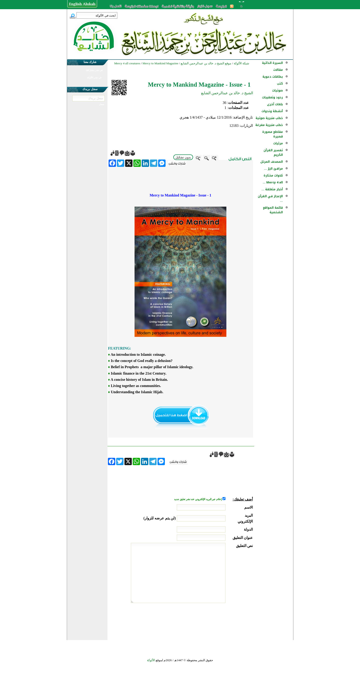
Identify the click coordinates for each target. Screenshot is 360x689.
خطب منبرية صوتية (269, 118)
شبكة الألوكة (241, 63)
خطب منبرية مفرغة (269, 125)
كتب (280, 83)
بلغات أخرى (275, 104)
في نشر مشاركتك (94, 70)
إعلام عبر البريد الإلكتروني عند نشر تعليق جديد (198, 499)
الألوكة (151, 660)
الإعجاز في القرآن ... (270, 198)
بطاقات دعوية (272, 77)
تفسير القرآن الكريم (273, 152)
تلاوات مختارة (273, 175)
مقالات (278, 70)
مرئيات (278, 143)
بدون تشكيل (183, 157)
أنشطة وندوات (272, 111)
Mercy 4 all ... (273, 182)
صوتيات (277, 90)
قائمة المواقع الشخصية (273, 210)
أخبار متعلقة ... (272, 189)
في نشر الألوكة (94, 77)
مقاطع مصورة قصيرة (272, 134)
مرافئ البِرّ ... (273, 168)
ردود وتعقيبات (272, 97)
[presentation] (218, 620)
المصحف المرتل (271, 162)
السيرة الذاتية (272, 63)
